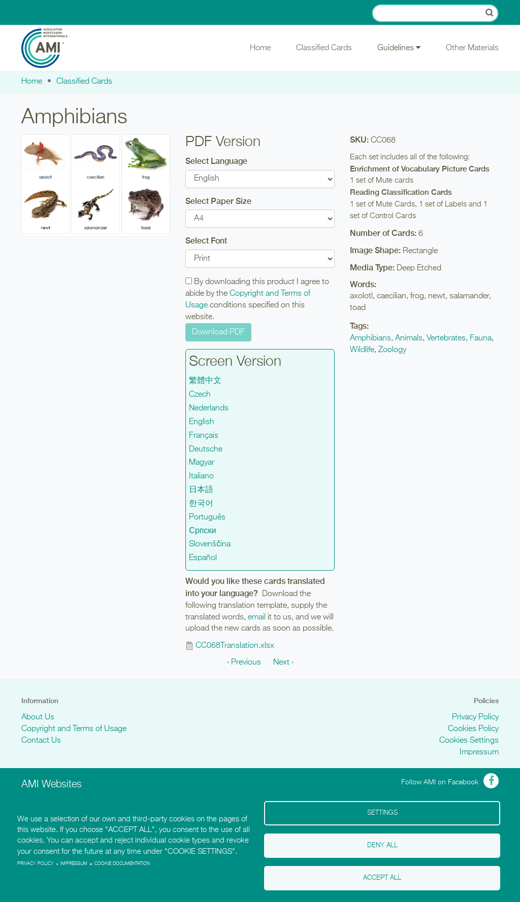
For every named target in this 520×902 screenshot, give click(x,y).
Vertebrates (446, 338)
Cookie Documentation (122, 863)
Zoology (392, 350)
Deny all (382, 845)
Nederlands (209, 408)
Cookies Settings (469, 741)
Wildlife (362, 350)
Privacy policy (35, 863)
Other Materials (472, 48)
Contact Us (41, 741)
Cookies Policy (473, 729)
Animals (408, 338)
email (257, 617)
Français (203, 436)
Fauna (481, 338)
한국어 (201, 504)
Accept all (382, 878)
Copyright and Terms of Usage (73, 729)
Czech (200, 395)
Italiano (201, 476)
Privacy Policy (475, 717)
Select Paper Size (218, 201)
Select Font (206, 241)
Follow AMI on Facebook (439, 782)
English (201, 422)
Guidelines (398, 47)
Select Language (216, 161)
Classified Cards (324, 48)
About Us (37, 717)
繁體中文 (205, 381)
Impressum (479, 752)
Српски (202, 531)
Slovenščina (210, 544)
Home (260, 48)
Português (207, 517)
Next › (283, 662)
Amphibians (370, 338)
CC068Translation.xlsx (235, 646)
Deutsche (205, 449)
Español (203, 558)
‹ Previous (244, 662)
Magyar (201, 463)
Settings (382, 813)
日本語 (201, 490)
